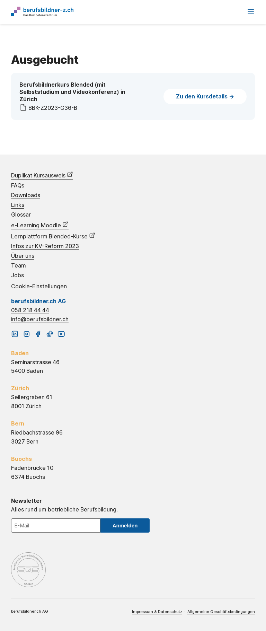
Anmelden (125, 525)
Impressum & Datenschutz (157, 611)
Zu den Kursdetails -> (205, 96)
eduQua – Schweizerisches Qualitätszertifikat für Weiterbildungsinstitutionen (28, 569)
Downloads (25, 195)
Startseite (42, 11)
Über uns (22, 256)
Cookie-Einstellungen (39, 286)
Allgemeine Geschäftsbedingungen (221, 611)
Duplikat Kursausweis (42, 175)
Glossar (21, 214)
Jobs (17, 275)
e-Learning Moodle (40, 225)
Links (17, 205)
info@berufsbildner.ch (40, 319)
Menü (251, 11)
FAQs (17, 185)
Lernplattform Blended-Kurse (53, 236)
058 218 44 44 (30, 310)
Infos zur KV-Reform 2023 (45, 246)
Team (18, 265)
